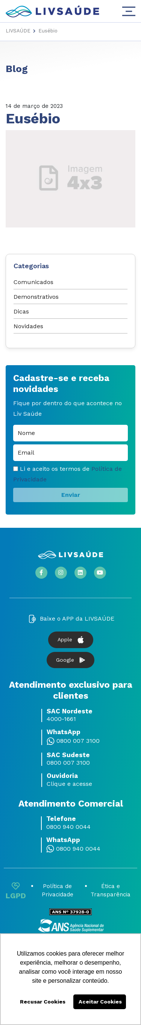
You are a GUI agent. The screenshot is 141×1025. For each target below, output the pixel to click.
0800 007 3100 (78, 741)
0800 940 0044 (68, 827)
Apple (71, 640)
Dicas (21, 311)
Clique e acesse (69, 784)
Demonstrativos (36, 296)
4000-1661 (61, 719)
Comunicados (33, 282)
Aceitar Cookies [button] (100, 1002)
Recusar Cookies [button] (42, 1002)
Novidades (28, 326)
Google (70, 660)
